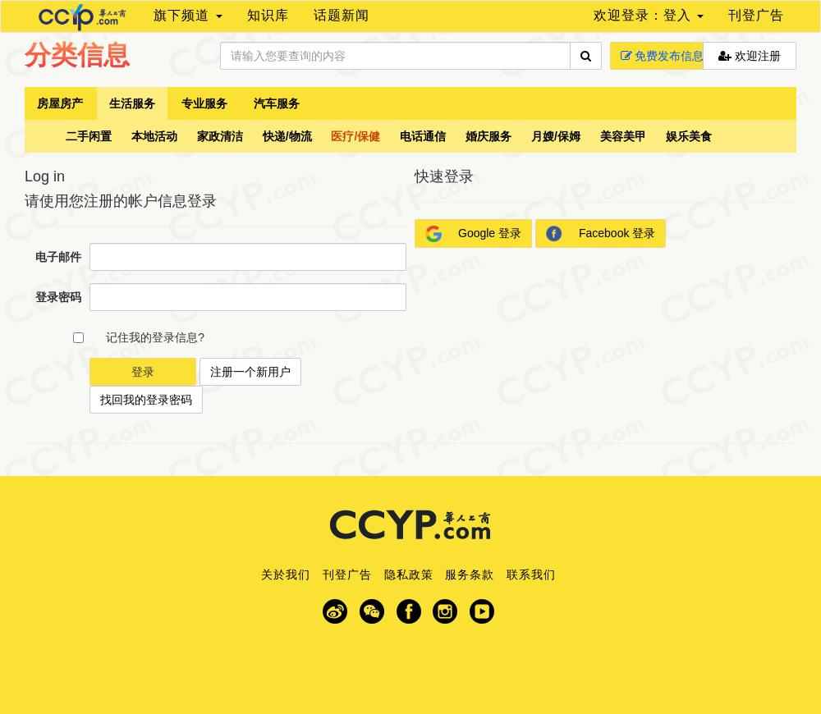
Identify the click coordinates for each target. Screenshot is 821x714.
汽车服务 (277, 103)
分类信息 (77, 55)
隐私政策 (408, 574)
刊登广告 (756, 15)
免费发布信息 (662, 55)
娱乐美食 (689, 136)
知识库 (268, 15)
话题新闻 (341, 15)
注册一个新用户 (250, 371)
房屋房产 (60, 103)
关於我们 (285, 574)
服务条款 (469, 574)
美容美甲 (623, 136)
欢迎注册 (749, 55)
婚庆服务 (488, 136)
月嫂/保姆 (555, 136)
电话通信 (423, 136)
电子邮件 (58, 256)
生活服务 (132, 103)
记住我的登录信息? (155, 337)
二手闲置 (89, 136)
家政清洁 (220, 136)
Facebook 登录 (600, 234)
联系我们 (531, 574)
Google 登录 (473, 234)
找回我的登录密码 (146, 399)
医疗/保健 (355, 136)
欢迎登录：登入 (649, 15)
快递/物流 (287, 136)
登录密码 (58, 297)
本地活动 (154, 136)
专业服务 (204, 103)
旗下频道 (188, 15)
